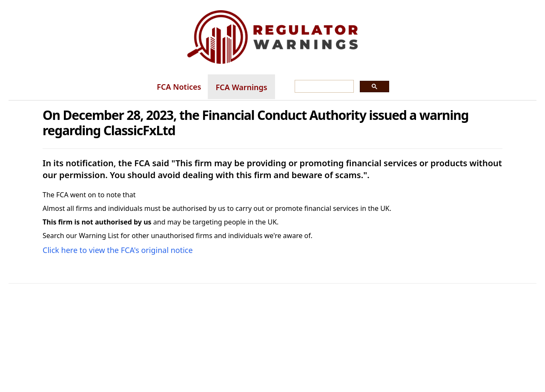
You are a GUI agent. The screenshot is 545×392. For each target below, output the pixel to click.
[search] (323, 86)
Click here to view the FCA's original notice (118, 250)
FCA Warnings (241, 87)
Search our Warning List (81, 235)
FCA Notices (179, 87)
